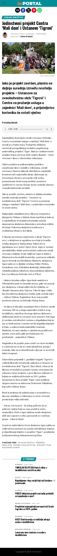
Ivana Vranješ (27, 36)
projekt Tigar (44, 445)
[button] (4, 3)
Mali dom (7, 445)
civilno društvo (27, 443)
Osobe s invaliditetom (24, 445)
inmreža (41, 443)
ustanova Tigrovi (11, 448)
